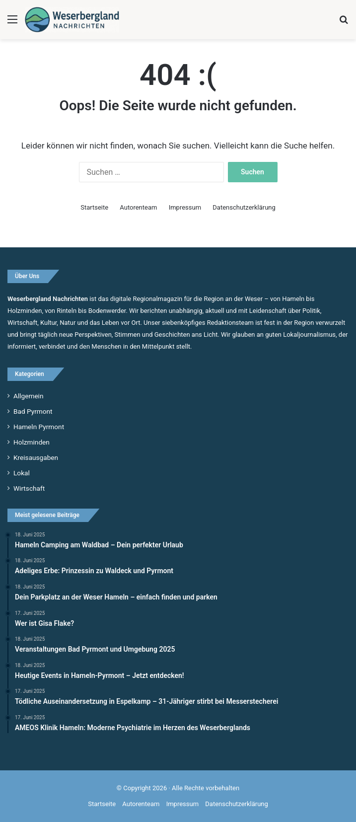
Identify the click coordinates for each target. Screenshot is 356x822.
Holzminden (31, 442)
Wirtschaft (29, 488)
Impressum (185, 207)
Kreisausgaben (35, 457)
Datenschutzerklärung (244, 207)
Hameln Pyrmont (38, 427)
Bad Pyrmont (33, 411)
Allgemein (28, 396)
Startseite (94, 207)
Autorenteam (138, 207)
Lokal (21, 473)
